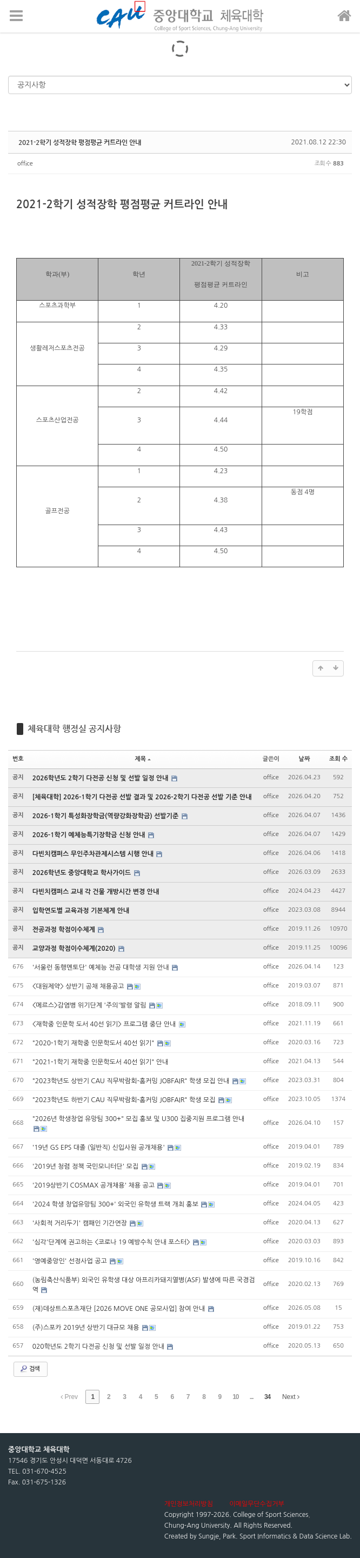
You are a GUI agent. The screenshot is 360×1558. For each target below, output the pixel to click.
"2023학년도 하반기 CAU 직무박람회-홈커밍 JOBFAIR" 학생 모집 (124, 1100)
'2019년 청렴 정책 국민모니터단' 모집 (86, 1166)
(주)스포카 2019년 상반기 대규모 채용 (86, 1327)
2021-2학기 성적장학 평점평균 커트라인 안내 (79, 142)
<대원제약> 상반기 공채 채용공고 (79, 986)
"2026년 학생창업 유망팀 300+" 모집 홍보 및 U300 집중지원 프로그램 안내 (138, 1119)
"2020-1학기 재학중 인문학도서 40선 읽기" (94, 1043)
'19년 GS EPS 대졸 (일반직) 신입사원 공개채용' (99, 1147)
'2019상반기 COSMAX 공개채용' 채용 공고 (94, 1185)
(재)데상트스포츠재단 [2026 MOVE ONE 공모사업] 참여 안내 (119, 1308)
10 (235, 1397)
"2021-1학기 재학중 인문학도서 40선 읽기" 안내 (100, 1062)
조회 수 (338, 759)
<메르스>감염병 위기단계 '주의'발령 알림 (90, 1005)
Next (290, 1397)
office (25, 164)
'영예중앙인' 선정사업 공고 (70, 1261)
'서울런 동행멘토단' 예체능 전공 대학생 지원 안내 (101, 967)
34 (267, 1397)
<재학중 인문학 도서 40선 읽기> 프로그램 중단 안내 (105, 1024)
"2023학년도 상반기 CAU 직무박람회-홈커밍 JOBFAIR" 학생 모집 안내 (131, 1081)
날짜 (304, 759)
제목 (143, 759)
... (252, 1397)
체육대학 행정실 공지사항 (74, 729)
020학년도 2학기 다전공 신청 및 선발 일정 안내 (99, 1346)
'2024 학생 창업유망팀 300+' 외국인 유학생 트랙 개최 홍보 (116, 1204)
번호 (18, 759)
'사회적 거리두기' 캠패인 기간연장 (80, 1223)
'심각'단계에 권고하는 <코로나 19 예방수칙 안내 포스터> (112, 1242)
